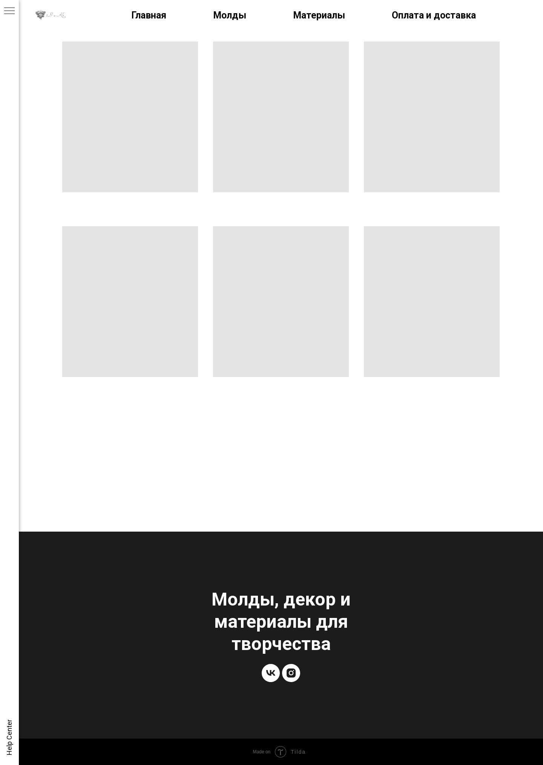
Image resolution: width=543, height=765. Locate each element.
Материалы (319, 15)
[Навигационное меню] (9, 11)
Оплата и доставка (434, 15)
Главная (148, 15)
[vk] (271, 673)
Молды (229, 15)
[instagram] (291, 673)
